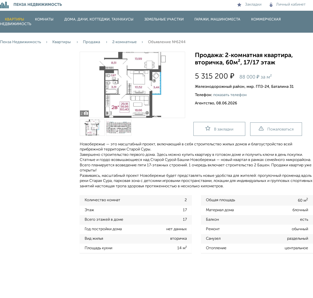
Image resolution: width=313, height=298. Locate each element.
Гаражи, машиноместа (217, 19)
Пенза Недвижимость (20, 42)
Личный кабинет (288, 5)
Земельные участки (164, 19)
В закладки (219, 128)
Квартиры (14, 19)
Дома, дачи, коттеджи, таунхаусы (99, 19)
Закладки (249, 5)
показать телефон (230, 95)
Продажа (92, 42)
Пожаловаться (276, 128)
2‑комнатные (124, 42)
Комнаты (44, 19)
